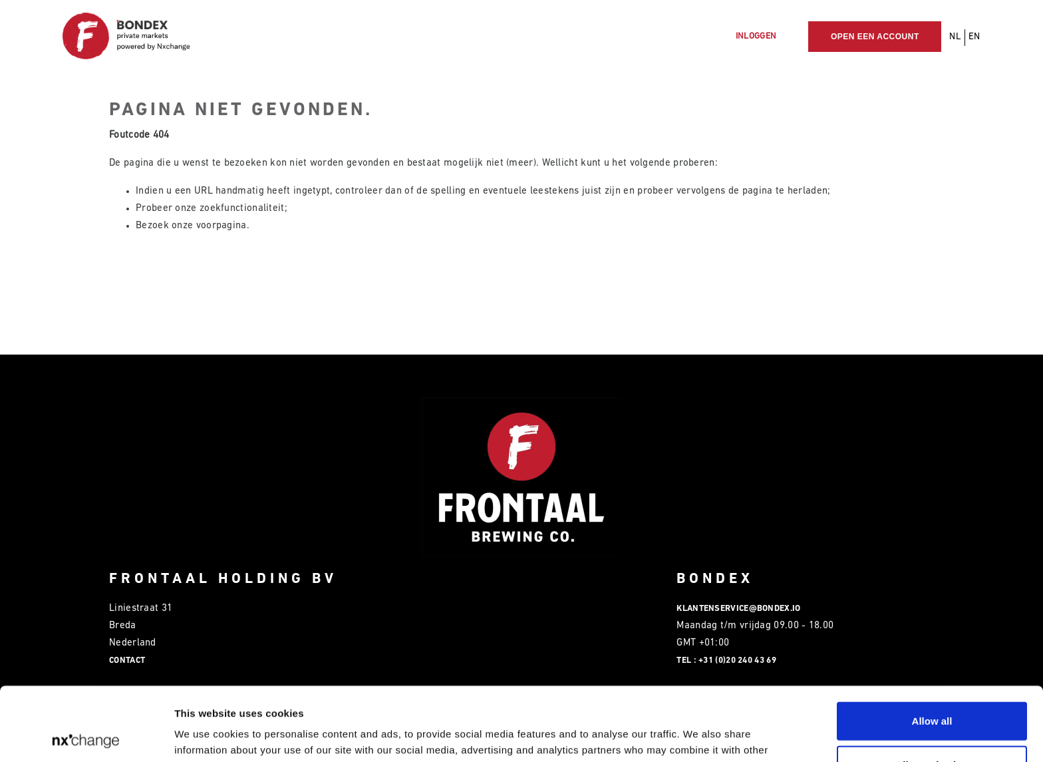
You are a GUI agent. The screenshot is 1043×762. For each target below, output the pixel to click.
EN (974, 37)
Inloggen (756, 36)
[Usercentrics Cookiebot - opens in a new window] (86, 736)
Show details (698, 735)
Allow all (932, 647)
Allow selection (931, 691)
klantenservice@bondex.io (738, 608)
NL (955, 37)
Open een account (875, 36)
